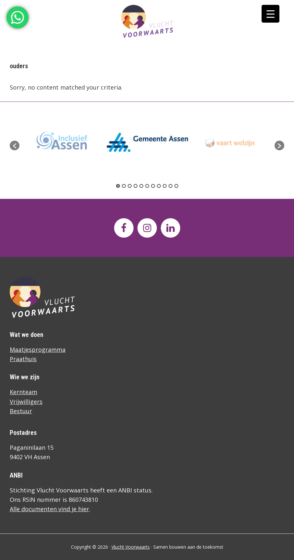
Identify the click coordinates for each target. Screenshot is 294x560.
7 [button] (153, 186)
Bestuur (21, 411)
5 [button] (141, 186)
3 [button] (130, 186)
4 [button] (135, 186)
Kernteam (23, 392)
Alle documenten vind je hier (49, 509)
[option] (147, 142)
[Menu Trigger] (270, 14)
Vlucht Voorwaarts (131, 547)
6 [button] (147, 186)
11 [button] (176, 186)
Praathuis (23, 359)
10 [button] (170, 186)
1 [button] (118, 186)
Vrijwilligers (26, 401)
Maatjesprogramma (37, 349)
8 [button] (159, 186)
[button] (14, 145)
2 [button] (124, 186)
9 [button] (165, 186)
